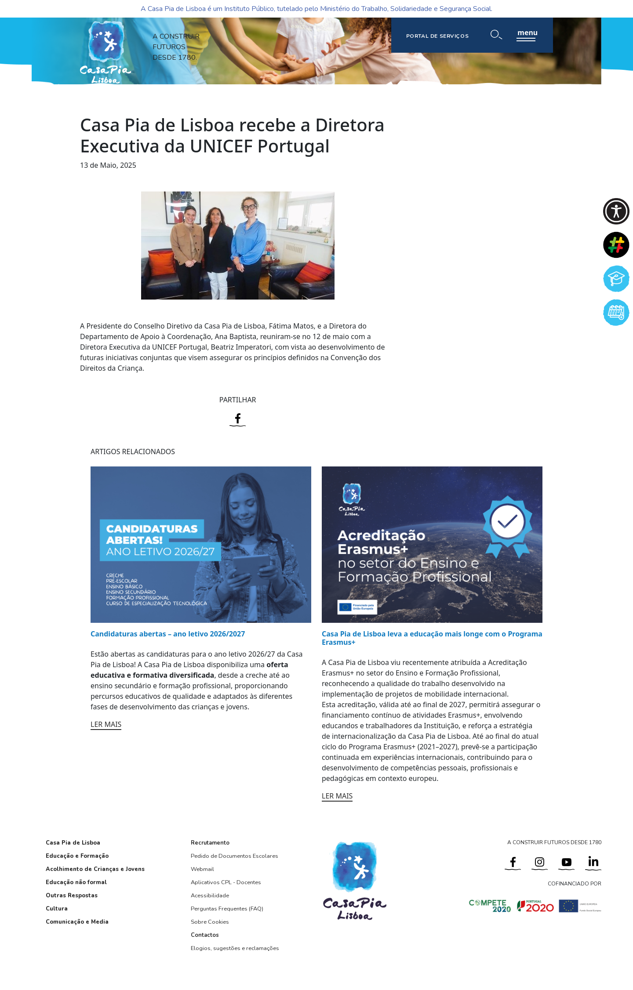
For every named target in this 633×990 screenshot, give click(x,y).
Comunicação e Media (77, 922)
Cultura (57, 909)
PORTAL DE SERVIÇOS (437, 36)
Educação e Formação (77, 856)
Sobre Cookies (210, 922)
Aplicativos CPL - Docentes (226, 882)
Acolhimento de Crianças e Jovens (95, 869)
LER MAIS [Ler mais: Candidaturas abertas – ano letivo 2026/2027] (106, 724)
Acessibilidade (210, 896)
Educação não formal (76, 882)
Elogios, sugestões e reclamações (235, 948)
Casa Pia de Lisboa (73, 843)
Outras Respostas (72, 896)
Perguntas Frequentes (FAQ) (227, 909)
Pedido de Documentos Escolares (234, 856)
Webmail (202, 869)
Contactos (205, 935)
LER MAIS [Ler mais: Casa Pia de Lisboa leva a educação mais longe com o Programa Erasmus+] (337, 796)
